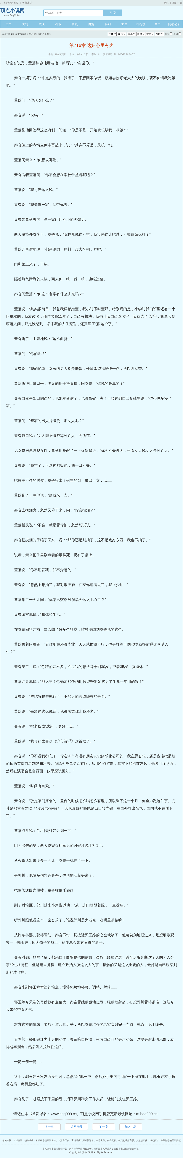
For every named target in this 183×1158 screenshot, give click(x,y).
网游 (91, 24)
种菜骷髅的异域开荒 (171, 1140)
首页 (9, 24)
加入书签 (131, 1126)
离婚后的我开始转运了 (82, 1140)
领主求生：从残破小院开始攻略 (40, 1140)
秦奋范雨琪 (20, 34)
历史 (75, 24)
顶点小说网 (12, 12)
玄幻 (25, 24)
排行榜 (141, 24)
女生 (124, 24)
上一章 (49, 1126)
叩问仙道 (154, 1140)
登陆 (166, 2)
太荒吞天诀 (63, 1140)
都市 (58, 24)
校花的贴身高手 (126, 1140)
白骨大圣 (100, 1140)
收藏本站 (27, 2)
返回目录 (76, 1126)
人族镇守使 (141, 1140)
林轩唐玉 (17, 1140)
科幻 (108, 24)
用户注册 (177, 2)
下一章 (103, 1126)
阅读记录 (174, 24)
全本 (157, 24)
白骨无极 (111, 1140)
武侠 (42, 24)
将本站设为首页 (9, 2)
